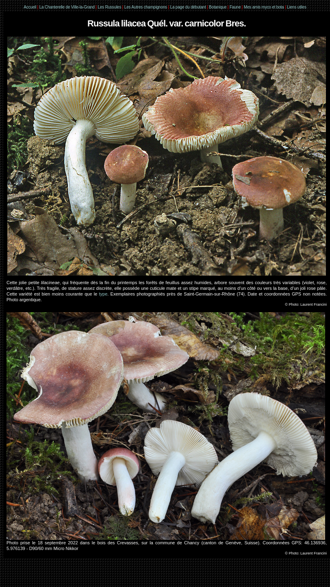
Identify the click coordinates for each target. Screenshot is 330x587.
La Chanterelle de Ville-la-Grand (67, 7)
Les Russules (110, 7)
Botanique (217, 7)
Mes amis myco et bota (264, 7)
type (103, 293)
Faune (235, 7)
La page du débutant (188, 7)
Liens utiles (296, 7)
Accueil (30, 7)
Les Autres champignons (145, 7)
